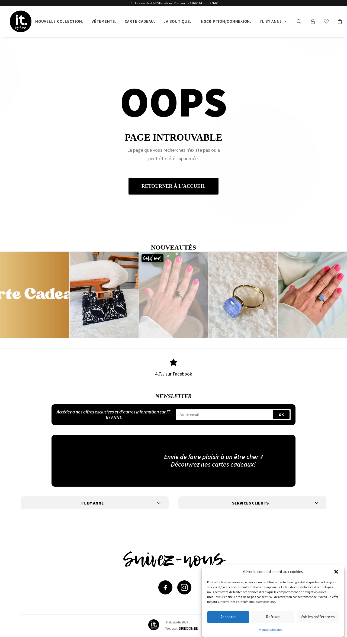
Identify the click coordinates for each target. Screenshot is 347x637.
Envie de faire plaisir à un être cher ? (213, 456)
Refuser (273, 617)
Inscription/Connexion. (225, 21)
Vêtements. (104, 21)
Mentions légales (270, 630)
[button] (336, 572)
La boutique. (177, 21)
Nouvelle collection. (59, 21)
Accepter (228, 617)
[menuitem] (59, 21)
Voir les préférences (318, 617)
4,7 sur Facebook (173, 374)
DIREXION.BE (188, 628)
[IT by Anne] (20, 21)
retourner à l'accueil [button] (174, 186)
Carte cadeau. (140, 21)
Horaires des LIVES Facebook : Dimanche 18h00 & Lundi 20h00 (176, 3)
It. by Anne (273, 21)
